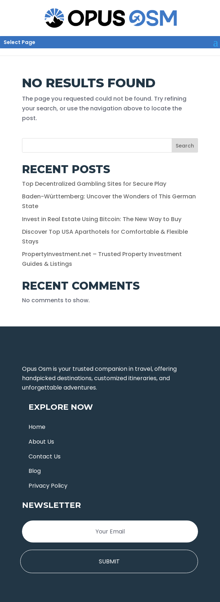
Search (185, 145)
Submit (109, 561)
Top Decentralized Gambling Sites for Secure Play (94, 184)
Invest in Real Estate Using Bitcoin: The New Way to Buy (101, 219)
